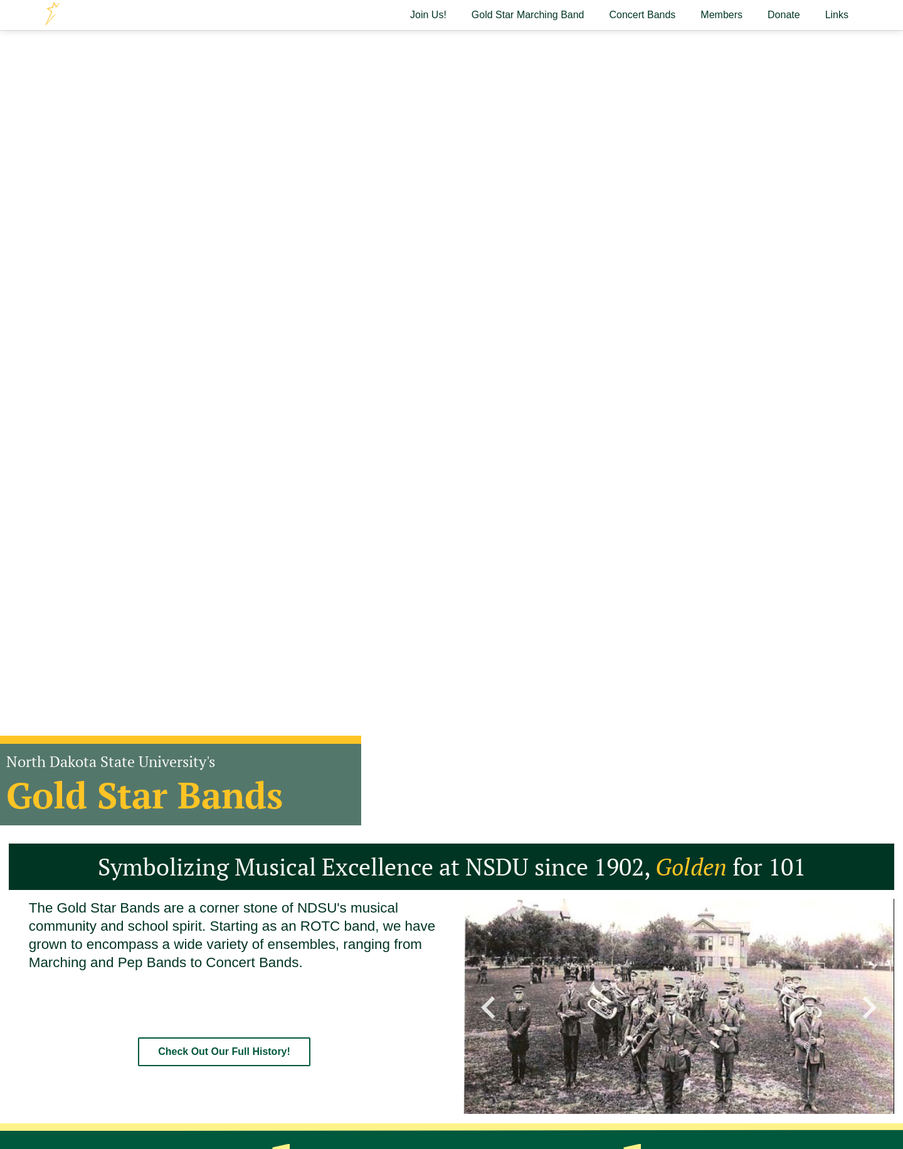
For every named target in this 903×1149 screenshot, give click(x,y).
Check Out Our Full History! (224, 1051)
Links (836, 14)
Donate (784, 14)
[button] (488, 1006)
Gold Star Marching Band (528, 14)
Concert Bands (643, 14)
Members (721, 14)
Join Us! (428, 14)
